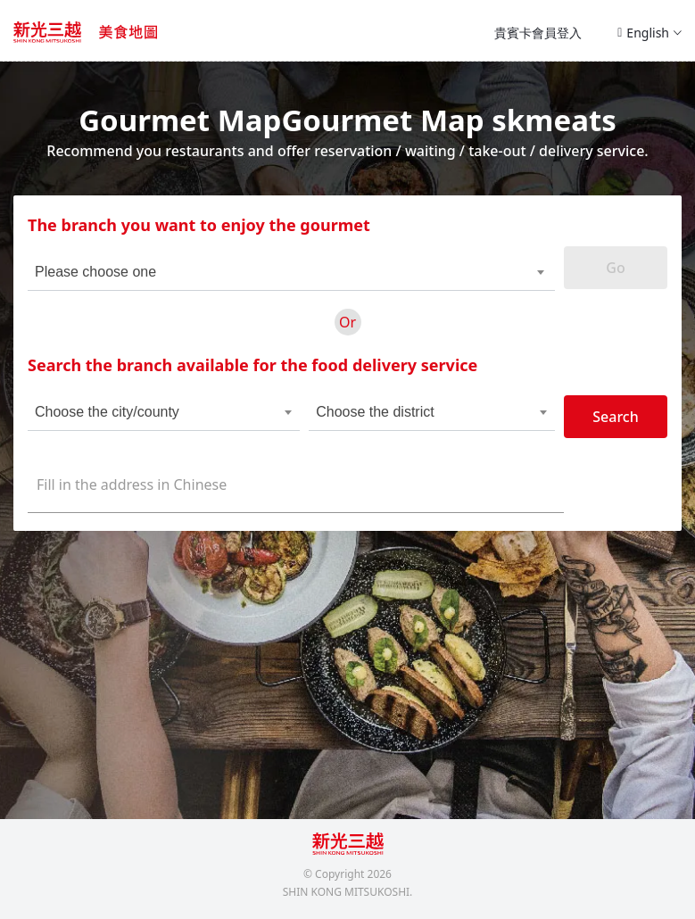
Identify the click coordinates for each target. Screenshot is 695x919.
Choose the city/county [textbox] (107, 411)
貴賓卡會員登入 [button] (538, 32)
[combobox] (265, 272)
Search (615, 416)
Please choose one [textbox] (95, 271)
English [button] (649, 32)
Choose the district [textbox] (375, 411)
